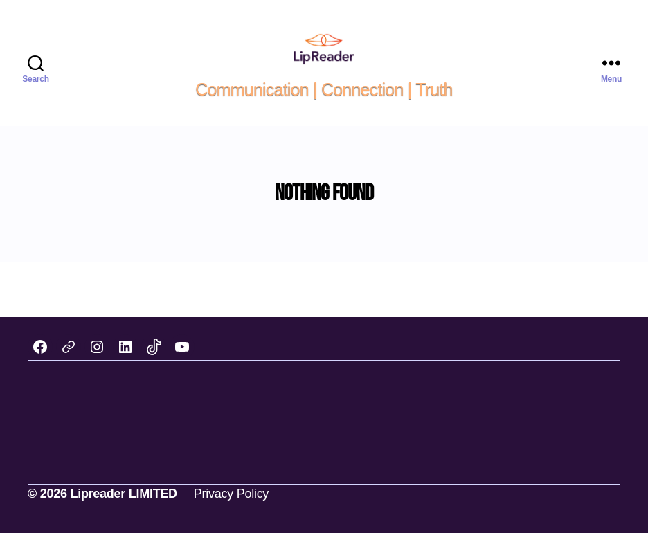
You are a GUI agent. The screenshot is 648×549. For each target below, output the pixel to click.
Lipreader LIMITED (123, 509)
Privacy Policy (231, 509)
